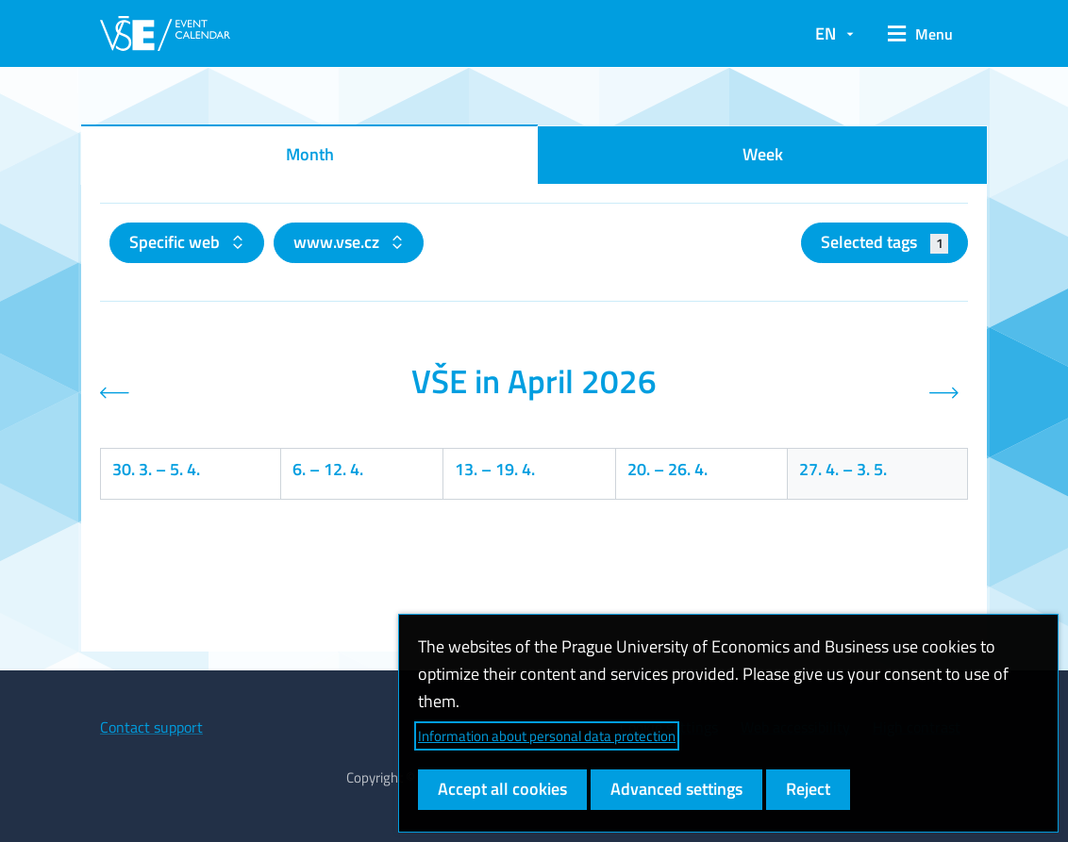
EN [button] (825, 33)
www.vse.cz (338, 242)
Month (310, 154)
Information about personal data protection (547, 736)
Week (763, 154)
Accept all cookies (502, 788)
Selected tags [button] (884, 242)
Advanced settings (676, 788)
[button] (920, 34)
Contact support (151, 727)
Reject (808, 788)
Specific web (176, 242)
